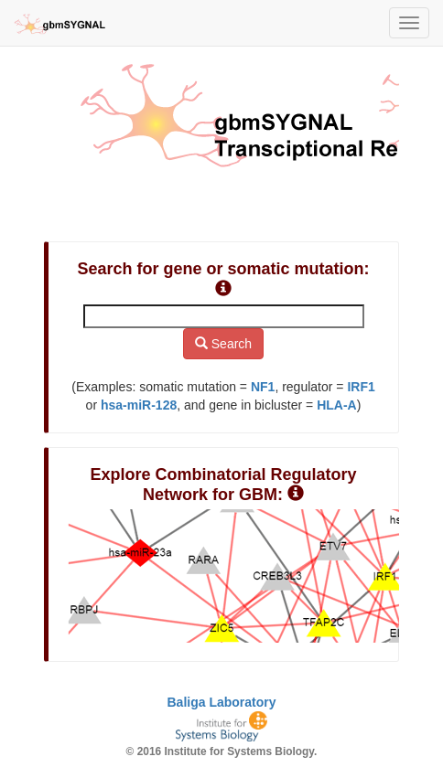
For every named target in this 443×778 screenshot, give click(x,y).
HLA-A (337, 405)
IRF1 (360, 386)
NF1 (263, 386)
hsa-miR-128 (139, 405)
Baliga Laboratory (221, 702)
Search (223, 343)
